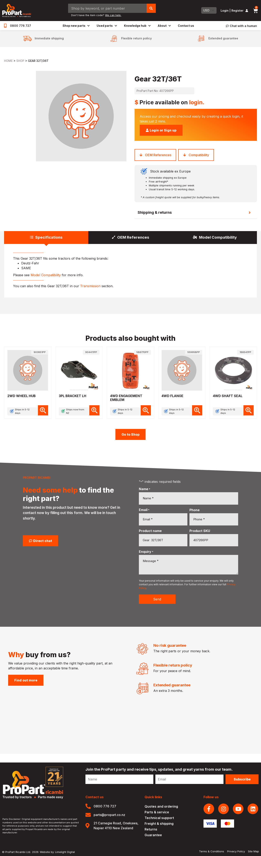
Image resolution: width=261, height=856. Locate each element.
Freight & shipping (159, 823)
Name (144, 489)
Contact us (186, 25)
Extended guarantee (223, 38)
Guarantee (153, 835)
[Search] (151, 8)
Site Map (253, 851)
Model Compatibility (46, 275)
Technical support (159, 818)
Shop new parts (76, 25)
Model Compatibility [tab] (218, 237)
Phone (194, 510)
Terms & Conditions (211, 851)
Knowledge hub (137, 25)
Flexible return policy (136, 38)
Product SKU (199, 530)
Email (144, 509)
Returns (151, 829)
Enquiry (146, 551)
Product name (150, 530)
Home (8, 60)
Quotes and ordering (161, 806)
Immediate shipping (49, 38)
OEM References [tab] (133, 237)
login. (196, 102)
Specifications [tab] (48, 237)
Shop (20, 60)
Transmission (90, 286)
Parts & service (157, 812)
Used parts (107, 25)
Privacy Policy (236, 851)
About (164, 25)
